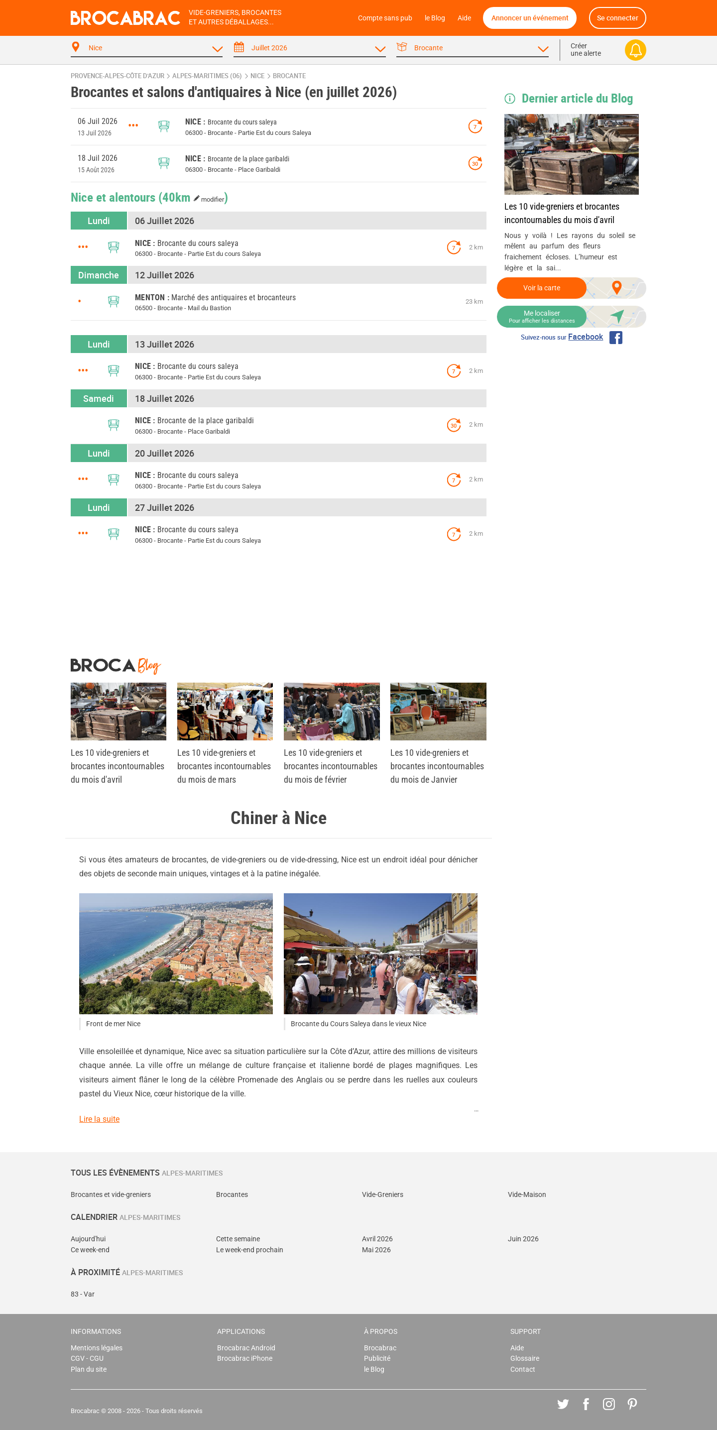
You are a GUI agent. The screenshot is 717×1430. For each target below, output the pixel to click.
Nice (257, 76)
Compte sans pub (385, 18)
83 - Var (83, 1294)
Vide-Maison (527, 1195)
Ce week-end (90, 1250)
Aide (464, 18)
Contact (522, 1369)
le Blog (435, 18)
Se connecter (617, 17)
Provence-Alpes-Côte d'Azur (117, 76)
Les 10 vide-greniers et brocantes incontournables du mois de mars (224, 766)
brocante (289, 76)
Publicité (377, 1358)
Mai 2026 (376, 1250)
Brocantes (232, 1195)
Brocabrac (380, 1348)
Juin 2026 (523, 1239)
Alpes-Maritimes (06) (207, 76)
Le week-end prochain (249, 1250)
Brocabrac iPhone (244, 1358)
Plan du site (89, 1369)
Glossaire (524, 1358)
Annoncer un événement (530, 17)
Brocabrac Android (246, 1348)
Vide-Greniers (382, 1195)
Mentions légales (96, 1348)
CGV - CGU (87, 1358)
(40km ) (193, 196)
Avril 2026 (377, 1239)
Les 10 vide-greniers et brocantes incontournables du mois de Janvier (437, 766)
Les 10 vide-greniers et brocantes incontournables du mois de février (330, 766)
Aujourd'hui (88, 1239)
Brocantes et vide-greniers (111, 1195)
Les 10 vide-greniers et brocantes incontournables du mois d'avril (561, 213)
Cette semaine (238, 1239)
